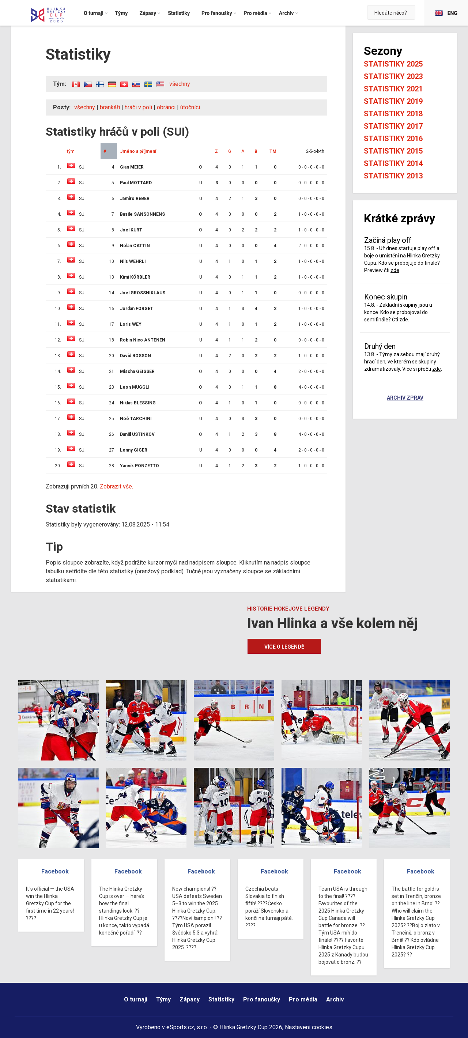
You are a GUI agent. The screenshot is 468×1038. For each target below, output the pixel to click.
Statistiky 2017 (393, 126)
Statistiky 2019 (393, 101)
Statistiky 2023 (393, 76)
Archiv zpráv (405, 398)
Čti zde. (400, 319)
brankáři (110, 107)
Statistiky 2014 (393, 163)
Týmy (163, 999)
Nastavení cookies (308, 1027)
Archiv (335, 999)
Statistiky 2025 (393, 64)
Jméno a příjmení (138, 151)
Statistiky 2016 (393, 138)
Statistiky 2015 (393, 151)
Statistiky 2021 (393, 88)
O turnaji (135, 999)
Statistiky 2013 (393, 175)
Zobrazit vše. (116, 486)
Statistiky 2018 (393, 113)
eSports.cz (180, 1027)
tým (71, 151)
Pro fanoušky (261, 999)
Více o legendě (284, 647)
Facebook (55, 871)
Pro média (303, 999)
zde (394, 270)
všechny (179, 83)
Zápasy (190, 999)
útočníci (190, 107)
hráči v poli (138, 107)
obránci (166, 107)
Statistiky (221, 999)
